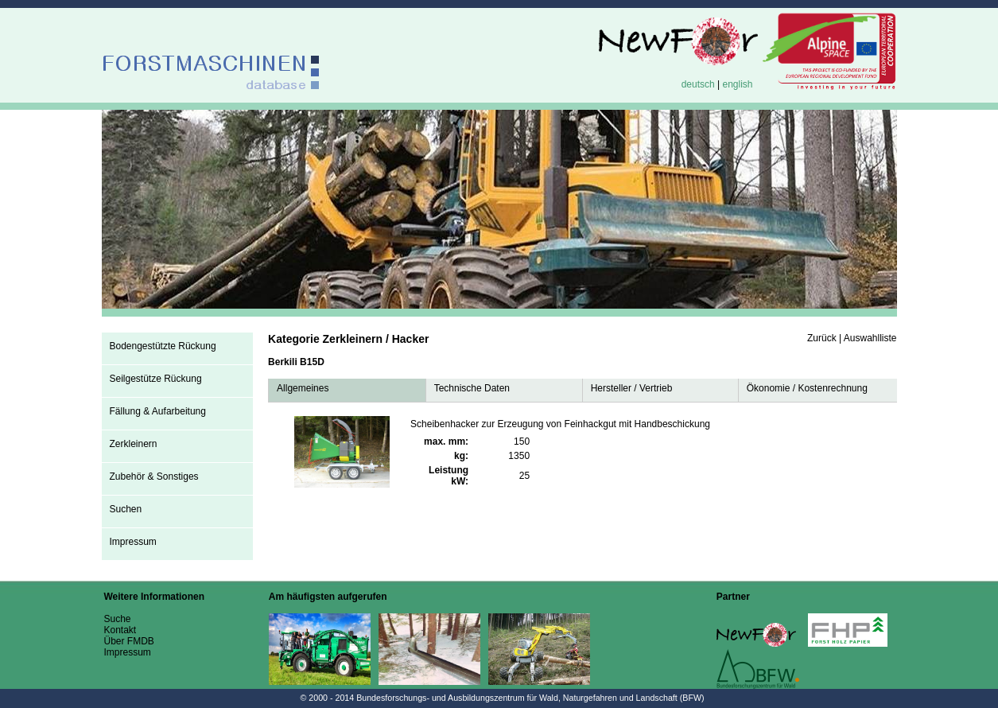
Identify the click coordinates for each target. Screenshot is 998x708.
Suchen (126, 509)
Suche (117, 618)
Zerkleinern (133, 443)
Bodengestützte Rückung (163, 346)
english (737, 84)
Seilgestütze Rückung (156, 378)
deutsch (698, 84)
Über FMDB (129, 641)
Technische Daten (472, 388)
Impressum (133, 541)
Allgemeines (302, 388)
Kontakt (120, 630)
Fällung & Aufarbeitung (158, 411)
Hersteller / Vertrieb (632, 388)
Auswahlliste (870, 338)
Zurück (822, 338)
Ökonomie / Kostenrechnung (807, 388)
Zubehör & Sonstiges (154, 476)
